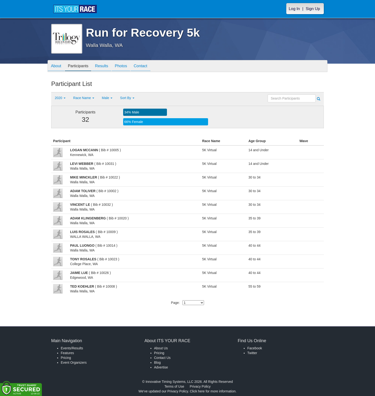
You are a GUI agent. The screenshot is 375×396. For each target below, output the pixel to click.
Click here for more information (213, 391)
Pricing (66, 358)
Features (67, 353)
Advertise (161, 367)
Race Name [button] (83, 98)
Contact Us (162, 358)
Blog (157, 362)
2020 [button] (60, 98)
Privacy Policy (200, 386)
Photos (125, 66)
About (56, 66)
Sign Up (313, 8)
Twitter (252, 353)
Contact (146, 66)
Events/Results (72, 348)
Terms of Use (174, 386)
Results (105, 66)
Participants (80, 66)
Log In (294, 8)
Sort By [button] (127, 98)
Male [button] (107, 98)
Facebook (254, 348)
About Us (161, 348)
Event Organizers (74, 362)
